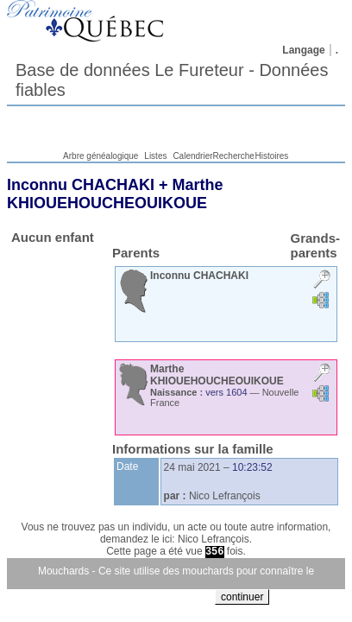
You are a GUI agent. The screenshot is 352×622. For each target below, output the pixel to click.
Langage (303, 50)
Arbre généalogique (100, 156)
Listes (155, 156)
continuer (242, 597)
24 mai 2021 (192, 467)
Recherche (234, 156)
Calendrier (192, 156)
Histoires (271, 156)
